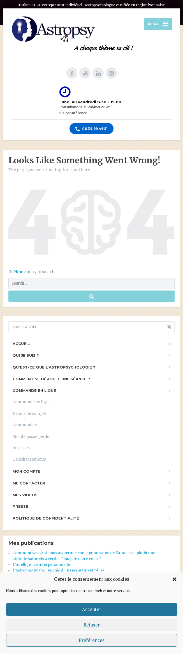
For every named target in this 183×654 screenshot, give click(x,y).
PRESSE (20, 506)
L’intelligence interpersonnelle (41, 564)
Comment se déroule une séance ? (51, 379)
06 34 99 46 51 (91, 129)
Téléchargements (29, 459)
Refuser (92, 625)
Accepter (91, 609)
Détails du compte (29, 413)
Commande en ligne (34, 390)
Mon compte (27, 471)
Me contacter (29, 483)
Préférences (92, 640)
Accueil (21, 343)
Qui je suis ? (26, 355)
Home (20, 271)
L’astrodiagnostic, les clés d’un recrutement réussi (59, 570)
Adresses (21, 447)
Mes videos (25, 495)
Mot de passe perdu (31, 436)
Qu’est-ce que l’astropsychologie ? (54, 367)
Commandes (25, 425)
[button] (174, 579)
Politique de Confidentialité (46, 518)
